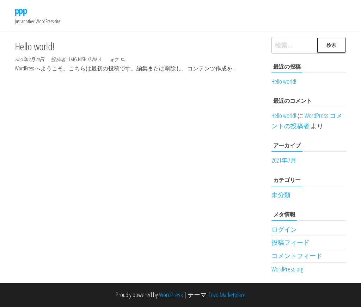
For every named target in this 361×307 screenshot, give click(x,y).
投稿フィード (290, 242)
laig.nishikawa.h (85, 59)
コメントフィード (296, 255)
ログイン (284, 229)
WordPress (171, 294)
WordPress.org (287, 269)
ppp (21, 10)
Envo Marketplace (227, 294)
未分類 (280, 194)
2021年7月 (283, 160)
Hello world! (34, 46)
